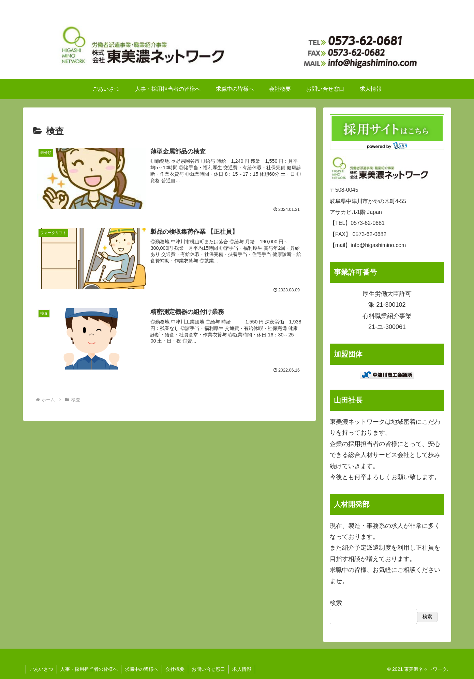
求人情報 (241, 669)
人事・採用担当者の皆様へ (89, 669)
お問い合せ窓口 (208, 669)
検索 (336, 602)
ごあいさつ (41, 669)
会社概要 (174, 669)
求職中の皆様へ (141, 669)
